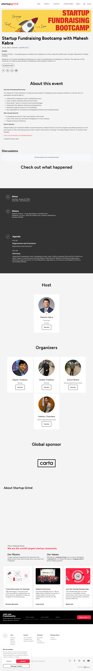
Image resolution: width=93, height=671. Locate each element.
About (78, 4)
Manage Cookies (16, 666)
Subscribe (83, 617)
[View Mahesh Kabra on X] (46, 314)
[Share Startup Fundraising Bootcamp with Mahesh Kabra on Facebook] (3, 70)
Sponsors (12, 643)
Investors (12, 637)
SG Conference (28, 637)
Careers (52, 637)
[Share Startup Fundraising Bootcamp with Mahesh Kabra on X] (7, 70)
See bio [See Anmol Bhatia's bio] (73, 387)
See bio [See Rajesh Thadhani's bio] (20, 387)
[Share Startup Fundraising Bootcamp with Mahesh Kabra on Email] (16, 70)
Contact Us (53, 639)
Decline (9, 661)
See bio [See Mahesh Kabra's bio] (46, 327)
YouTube (39, 641)
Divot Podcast (40, 643)
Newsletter (40, 637)
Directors (12, 644)
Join (38, 4)
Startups (12, 641)
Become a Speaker (28, 641)
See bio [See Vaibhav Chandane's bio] (46, 424)
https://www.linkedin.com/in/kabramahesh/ (18, 135)
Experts (12, 639)
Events (46, 4)
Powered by (84, 667)
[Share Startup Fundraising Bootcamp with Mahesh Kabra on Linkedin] (11, 70)
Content (56, 4)
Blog (38, 639)
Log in (89, 4)
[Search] (84, 4)
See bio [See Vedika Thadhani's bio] (46, 387)
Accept (23, 661)
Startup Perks (68, 4)
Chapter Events (28, 639)
